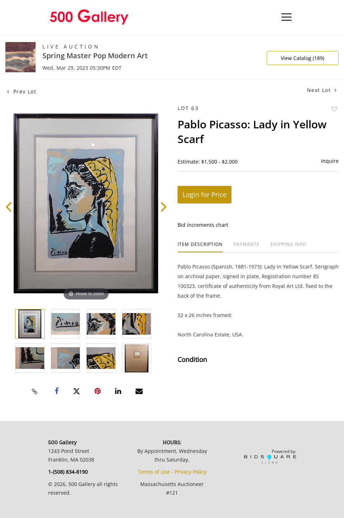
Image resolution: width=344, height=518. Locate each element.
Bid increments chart (203, 224)
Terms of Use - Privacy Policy (172, 471)
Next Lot (322, 90)
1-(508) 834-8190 (68, 471)
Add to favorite (334, 109)
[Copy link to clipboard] (35, 391)
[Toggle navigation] (286, 17)
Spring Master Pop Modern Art (95, 55)
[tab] (200, 247)
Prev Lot (21, 91)
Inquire (330, 160)
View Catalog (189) (302, 58)
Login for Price (204, 194)
